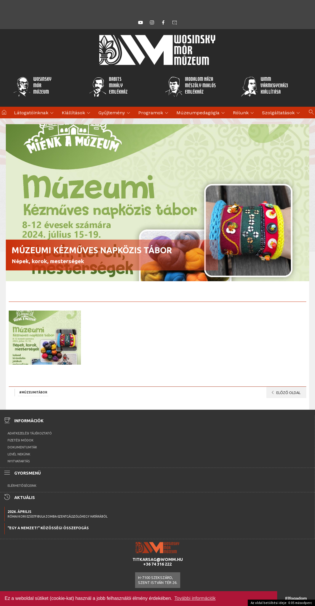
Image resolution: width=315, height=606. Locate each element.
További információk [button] (194, 598)
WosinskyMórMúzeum (32, 86)
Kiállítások (77, 113)
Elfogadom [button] (296, 598)
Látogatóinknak (34, 113)
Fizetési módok (20, 440)
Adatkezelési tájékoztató (30, 433)
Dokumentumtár (22, 447)
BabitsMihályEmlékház (108, 86)
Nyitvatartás (19, 461)
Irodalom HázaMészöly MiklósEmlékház (190, 86)
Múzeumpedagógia (201, 113)
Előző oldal (284, 392)
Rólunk (244, 113)
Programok (154, 113)
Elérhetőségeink (22, 485)
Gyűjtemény (115, 113)
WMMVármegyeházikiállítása (264, 86)
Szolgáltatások (282, 113)
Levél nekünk (19, 454)
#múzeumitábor (33, 392)
